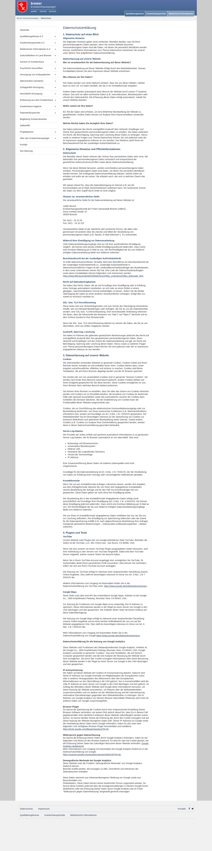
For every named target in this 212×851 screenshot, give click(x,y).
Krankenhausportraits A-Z (32, 42)
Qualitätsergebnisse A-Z (31, 36)
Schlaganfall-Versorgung (32, 87)
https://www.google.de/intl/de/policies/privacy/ (118, 635)
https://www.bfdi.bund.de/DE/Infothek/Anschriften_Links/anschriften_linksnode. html (103, 276)
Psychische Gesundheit (31, 68)
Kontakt (23, 144)
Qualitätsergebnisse (135, 14)
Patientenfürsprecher (30, 112)
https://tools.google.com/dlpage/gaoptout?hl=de (86, 729)
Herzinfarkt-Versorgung (31, 93)
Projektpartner (27, 132)
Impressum (44, 808)
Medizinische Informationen (181, 14)
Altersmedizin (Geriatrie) (31, 81)
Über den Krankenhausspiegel (34, 138)
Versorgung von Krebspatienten (35, 74)
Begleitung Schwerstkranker (33, 119)
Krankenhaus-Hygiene (31, 106)
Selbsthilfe (25, 125)
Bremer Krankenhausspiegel (27, 18)
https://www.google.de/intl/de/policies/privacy (125, 586)
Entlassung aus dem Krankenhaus (36, 100)
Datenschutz (26, 808)
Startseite (24, 30)
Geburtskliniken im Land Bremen (35, 55)
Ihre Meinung (26, 151)
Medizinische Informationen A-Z (35, 49)
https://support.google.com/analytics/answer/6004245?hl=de (92, 754)
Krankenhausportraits (156, 14)
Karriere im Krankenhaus (32, 62)
